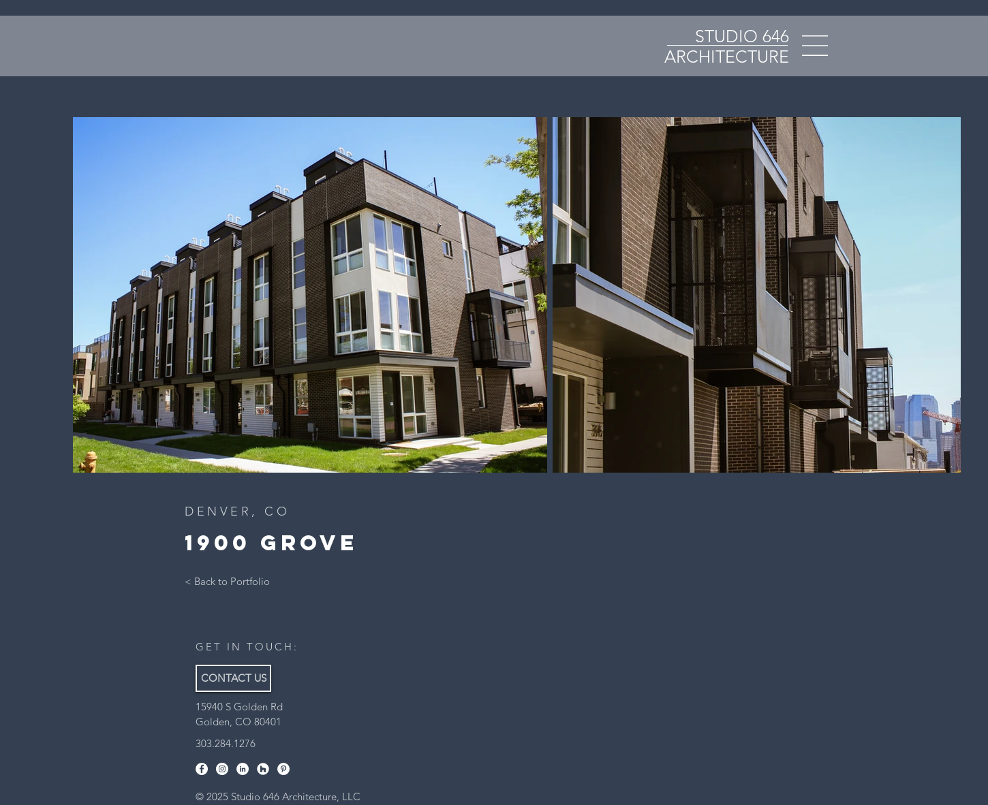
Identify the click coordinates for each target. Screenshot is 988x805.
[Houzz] (263, 769)
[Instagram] (222, 769)
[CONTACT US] (233, 678)
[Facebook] (202, 769)
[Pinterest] (283, 769)
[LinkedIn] (242, 769)
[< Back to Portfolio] (227, 581)
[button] (815, 45)
